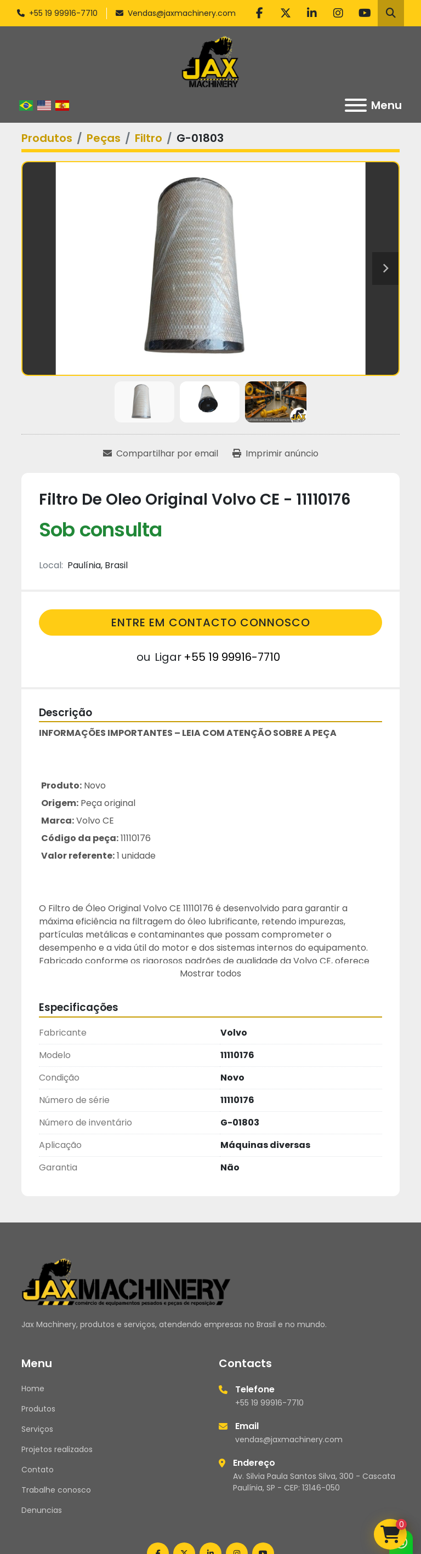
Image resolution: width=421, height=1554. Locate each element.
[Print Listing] (275, 453)
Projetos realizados (57, 1449)
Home (32, 1388)
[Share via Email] (160, 453)
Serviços (37, 1429)
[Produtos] (46, 138)
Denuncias (41, 1510)
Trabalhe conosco (56, 1489)
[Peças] (104, 138)
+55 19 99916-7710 (63, 13)
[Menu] (356, 105)
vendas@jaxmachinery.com (289, 1439)
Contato (37, 1469)
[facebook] (259, 13)
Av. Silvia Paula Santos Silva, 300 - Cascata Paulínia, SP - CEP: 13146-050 (314, 1482)
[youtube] (364, 13)
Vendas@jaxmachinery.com (182, 13)
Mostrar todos (210, 973)
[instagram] (338, 13)
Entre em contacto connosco (210, 622)
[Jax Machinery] (126, 1281)
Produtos (38, 1408)
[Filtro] (148, 138)
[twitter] (285, 13)
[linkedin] (312, 13)
